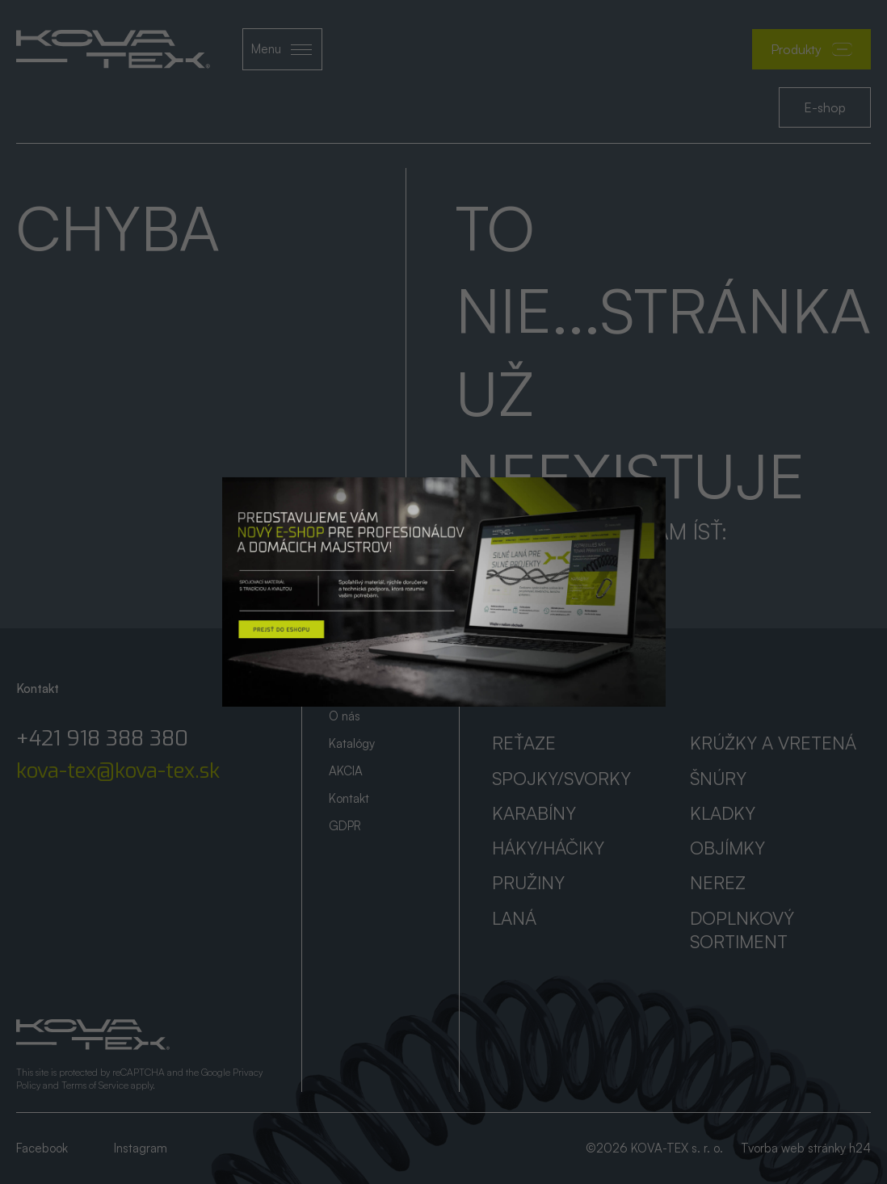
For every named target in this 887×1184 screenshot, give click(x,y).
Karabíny (534, 813)
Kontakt (349, 798)
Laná (514, 918)
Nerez (718, 882)
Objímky (727, 848)
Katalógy (352, 743)
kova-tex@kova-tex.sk (118, 771)
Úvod (342, 688)
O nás (344, 716)
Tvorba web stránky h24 (806, 1148)
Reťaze (524, 743)
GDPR (345, 825)
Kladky (722, 813)
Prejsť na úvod (534, 566)
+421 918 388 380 (102, 739)
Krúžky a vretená (773, 743)
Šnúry (718, 778)
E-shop (825, 107)
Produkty (811, 49)
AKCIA (346, 771)
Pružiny (528, 882)
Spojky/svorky (561, 778)
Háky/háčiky (548, 848)
